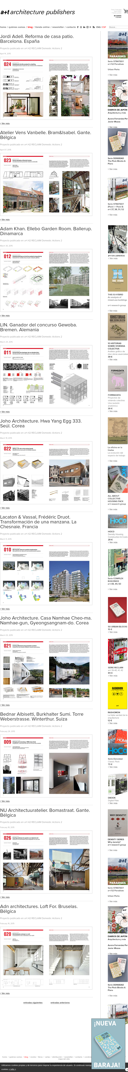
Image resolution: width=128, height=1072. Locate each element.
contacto (71, 27)
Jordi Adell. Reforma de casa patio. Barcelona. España (37, 39)
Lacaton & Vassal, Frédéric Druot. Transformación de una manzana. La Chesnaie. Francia (38, 522)
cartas (47, 1057)
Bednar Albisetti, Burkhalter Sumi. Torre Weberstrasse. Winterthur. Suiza (41, 717)
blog (30, 27)
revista (33, 1057)
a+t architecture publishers (41, 12)
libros (40, 1057)
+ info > (12, 1069)
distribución (57, 1057)
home (3, 27)
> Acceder (118, 17)
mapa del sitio (64, 1059)
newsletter (58, 27)
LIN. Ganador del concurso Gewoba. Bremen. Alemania (38, 327)
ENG (98, 27)
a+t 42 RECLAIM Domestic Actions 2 (43, 48)
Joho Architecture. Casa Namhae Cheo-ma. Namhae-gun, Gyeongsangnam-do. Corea (46, 620)
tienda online (42, 27)
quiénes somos (17, 27)
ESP (104, 27)
